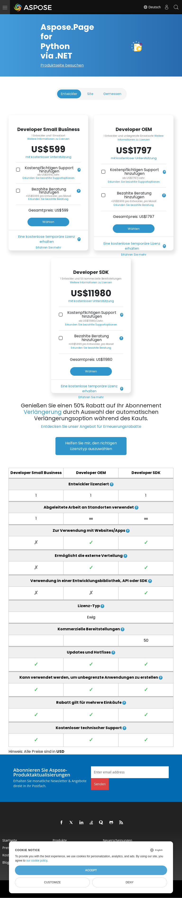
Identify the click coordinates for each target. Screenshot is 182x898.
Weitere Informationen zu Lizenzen (48, 139)
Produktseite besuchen (62, 65)
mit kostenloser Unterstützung (48, 157)
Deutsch (152, 7)
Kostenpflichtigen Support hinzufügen (49, 169)
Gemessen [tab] (112, 93)
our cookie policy (36, 860)
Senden (100, 784)
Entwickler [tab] (69, 93)
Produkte (60, 840)
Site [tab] (90, 93)
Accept (91, 870)
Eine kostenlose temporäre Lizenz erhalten (46, 239)
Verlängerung (43, 412)
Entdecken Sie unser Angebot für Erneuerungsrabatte (91, 426)
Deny (129, 882)
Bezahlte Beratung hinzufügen (49, 191)
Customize (52, 882)
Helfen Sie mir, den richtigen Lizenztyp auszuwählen (91, 445)
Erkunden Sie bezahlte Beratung (48, 199)
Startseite (9, 840)
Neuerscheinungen (117, 840)
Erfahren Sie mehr (48, 247)
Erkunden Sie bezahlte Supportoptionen (48, 178)
